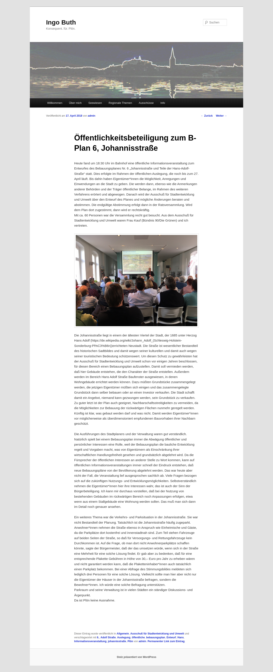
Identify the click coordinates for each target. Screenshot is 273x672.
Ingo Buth (61, 22)
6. (98, 637)
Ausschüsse (146, 102)
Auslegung (123, 637)
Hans (180, 637)
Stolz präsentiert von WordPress (136, 657)
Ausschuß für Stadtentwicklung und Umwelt (157, 633)
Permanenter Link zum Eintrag (166, 641)
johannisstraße (117, 641)
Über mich (75, 102)
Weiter (221, 115)
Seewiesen (95, 102)
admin (91, 115)
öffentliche (138, 637)
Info (162, 102)
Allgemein (123, 633)
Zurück (207, 115)
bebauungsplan (155, 637)
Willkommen (54, 102)
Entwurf (171, 637)
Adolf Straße (108, 637)
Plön (130, 641)
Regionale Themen (120, 102)
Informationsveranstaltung (90, 641)
